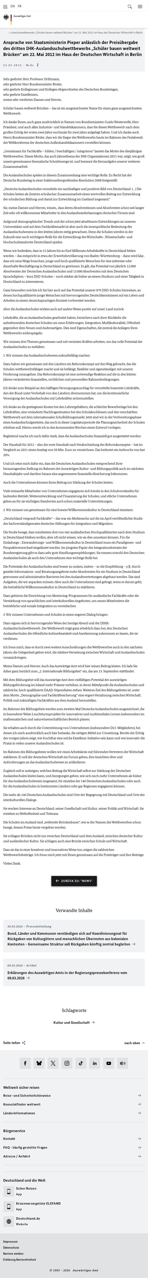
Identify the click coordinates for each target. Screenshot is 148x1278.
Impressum (10, 1241)
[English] (12, 6)
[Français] (20, 6)
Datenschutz (11, 1247)
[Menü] (140, 6)
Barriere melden (13, 1253)
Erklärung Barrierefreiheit (19, 1259)
